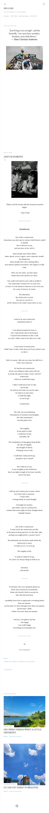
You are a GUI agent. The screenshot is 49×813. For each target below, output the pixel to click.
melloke (14, 661)
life (10, 661)
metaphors (21, 661)
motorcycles (30, 661)
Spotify (33, 16)
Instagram (24, 16)
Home (6, 16)
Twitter (13, 16)
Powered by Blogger (24, 806)
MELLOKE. (9, 8)
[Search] (44, 3)
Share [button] (6, 658)
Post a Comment (15, 736)
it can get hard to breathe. (21, 787)
